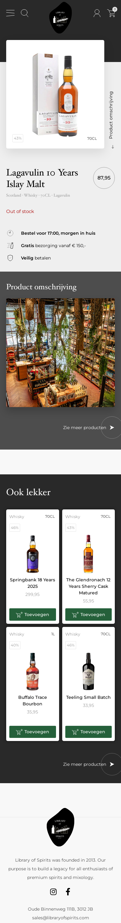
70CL (45, 195)
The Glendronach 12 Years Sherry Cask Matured (88, 586)
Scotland (13, 195)
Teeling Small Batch (88, 697)
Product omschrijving (111, 115)
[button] (32, 614)
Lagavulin (62, 195)
